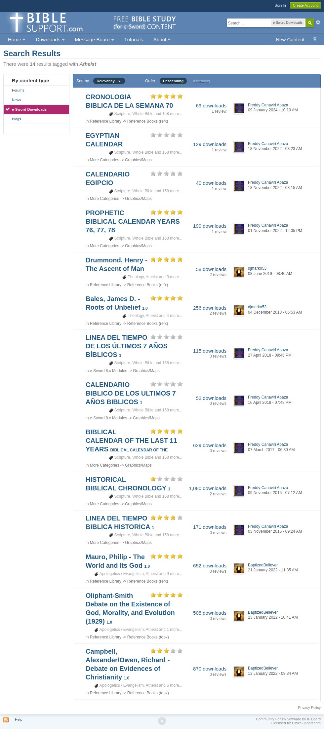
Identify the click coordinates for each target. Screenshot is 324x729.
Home (16, 39)
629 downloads (209, 445)
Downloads (50, 39)
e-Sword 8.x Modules (108, 370)
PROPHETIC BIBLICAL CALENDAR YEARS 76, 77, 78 (133, 221)
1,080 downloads (207, 488)
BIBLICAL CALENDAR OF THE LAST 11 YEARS (131, 440)
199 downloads (209, 226)
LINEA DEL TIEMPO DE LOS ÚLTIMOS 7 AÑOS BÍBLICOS (127, 346)
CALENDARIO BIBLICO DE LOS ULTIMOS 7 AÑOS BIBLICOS (131, 393)
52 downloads (211, 398)
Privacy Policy (309, 708)
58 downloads (211, 269)
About (162, 39)
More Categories (104, 160)
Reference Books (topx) (148, 637)
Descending (173, 81)
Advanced (318, 22)
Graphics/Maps (138, 160)
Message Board (94, 39)
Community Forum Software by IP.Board (288, 719)
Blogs (16, 119)
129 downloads (209, 144)
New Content (290, 39)
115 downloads (209, 351)
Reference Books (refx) (147, 121)
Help (18, 719)
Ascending (201, 81)
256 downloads (209, 308)
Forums (18, 90)
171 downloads (209, 527)
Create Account (305, 5)
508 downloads (209, 613)
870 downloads (209, 668)
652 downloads (209, 565)
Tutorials (133, 39)
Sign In (280, 5)
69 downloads (211, 105)
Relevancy (109, 81)
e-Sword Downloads (29, 109)
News (16, 100)
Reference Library (105, 121)
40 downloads (211, 183)
